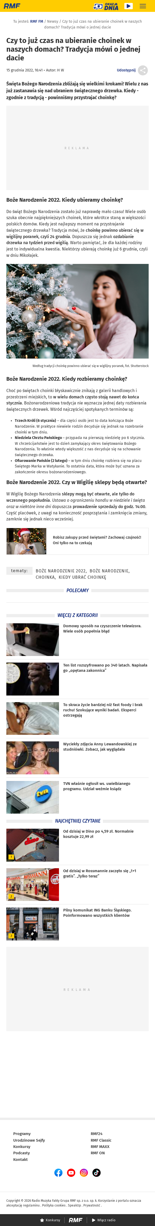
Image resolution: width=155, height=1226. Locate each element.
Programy (22, 1133)
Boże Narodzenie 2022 (32, 200)
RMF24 (96, 1133)
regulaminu (31, 1205)
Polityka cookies (54, 1205)
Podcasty (21, 1153)
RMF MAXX (100, 1146)
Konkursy (21, 1146)
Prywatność (91, 1205)
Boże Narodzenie (109, 570)
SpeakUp (74, 1205)
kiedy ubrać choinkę (82, 577)
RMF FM (36, 21)
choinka (45, 577)
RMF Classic (101, 1140)
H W (60, 70)
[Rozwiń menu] (143, 6)
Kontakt (20, 1159)
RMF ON (98, 1153)
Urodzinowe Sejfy (29, 1140)
